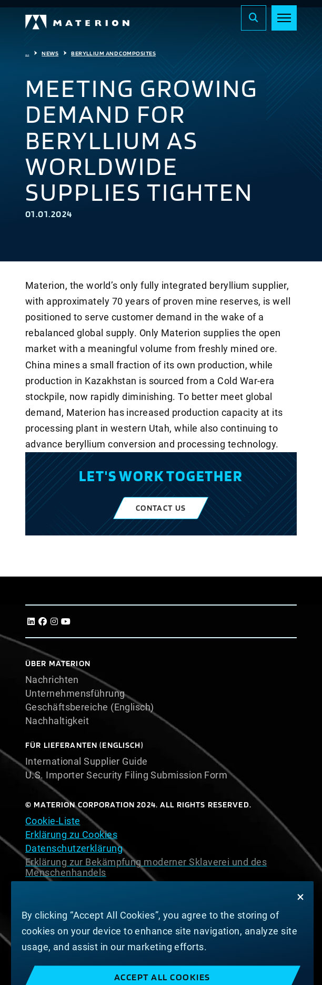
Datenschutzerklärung (74, 848)
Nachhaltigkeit (57, 721)
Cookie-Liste (52, 820)
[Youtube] (66, 621)
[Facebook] (42, 621)
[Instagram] (54, 621)
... (27, 53)
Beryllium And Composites (113, 53)
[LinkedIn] (31, 621)
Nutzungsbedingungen (75, 886)
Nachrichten (52, 680)
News (50, 53)
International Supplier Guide (86, 761)
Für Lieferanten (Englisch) (84, 745)
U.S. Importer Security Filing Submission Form (126, 775)
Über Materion (57, 663)
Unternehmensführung (75, 693)
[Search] (253, 18)
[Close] (300, 906)
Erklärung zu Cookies (71, 834)
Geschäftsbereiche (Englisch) (89, 707)
